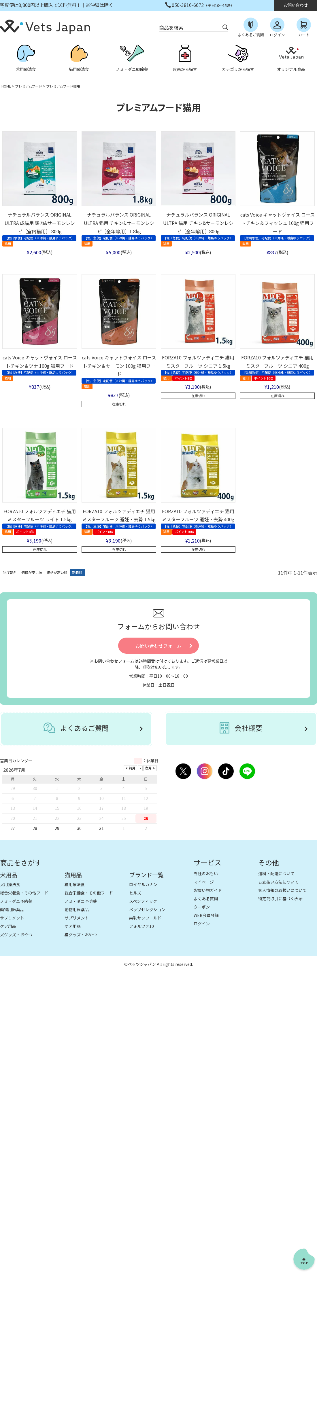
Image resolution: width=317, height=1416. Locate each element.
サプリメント (12, 918)
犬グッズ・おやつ (16, 934)
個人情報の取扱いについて (282, 890)
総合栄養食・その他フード (24, 893)
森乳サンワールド (145, 918)
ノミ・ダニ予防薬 (16, 901)
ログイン (202, 923)
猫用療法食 (75, 884)
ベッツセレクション (147, 909)
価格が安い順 (31, 572)
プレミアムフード (28, 86)
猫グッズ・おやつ (81, 934)
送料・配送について (276, 873)
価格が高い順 (57, 572)
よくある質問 (206, 898)
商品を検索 (171, 27)
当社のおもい (206, 873)
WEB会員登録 (206, 915)
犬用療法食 (10, 884)
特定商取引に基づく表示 (280, 898)
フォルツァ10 (141, 926)
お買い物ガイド (208, 890)
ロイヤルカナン (143, 884)
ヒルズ (135, 893)
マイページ (204, 882)
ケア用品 (8, 926)
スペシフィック (143, 901)
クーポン (202, 907)
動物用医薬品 (12, 909)
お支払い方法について (278, 882)
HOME (6, 86)
